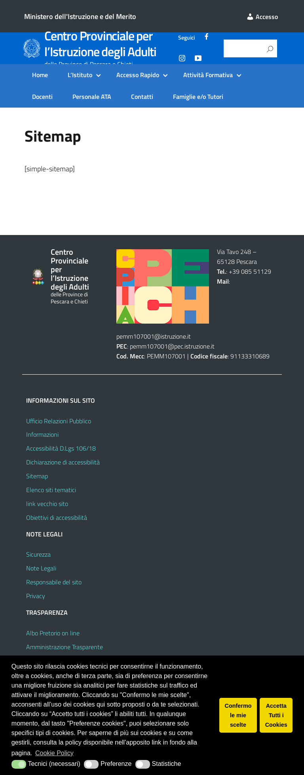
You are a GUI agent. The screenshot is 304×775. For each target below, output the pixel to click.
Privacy (35, 596)
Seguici (186, 37)
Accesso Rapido (137, 75)
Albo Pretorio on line (53, 633)
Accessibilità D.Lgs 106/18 (61, 448)
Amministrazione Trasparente (64, 647)
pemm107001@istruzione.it (154, 336)
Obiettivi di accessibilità (56, 517)
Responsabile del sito (54, 582)
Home (40, 75)
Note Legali (41, 568)
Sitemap (37, 476)
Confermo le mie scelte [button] (238, 715)
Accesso (262, 16)
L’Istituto (80, 75)
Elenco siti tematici (51, 490)
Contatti (142, 96)
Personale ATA (91, 96)
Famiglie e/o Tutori (198, 96)
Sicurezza (38, 554)
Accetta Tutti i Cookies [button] (276, 715)
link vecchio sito (47, 503)
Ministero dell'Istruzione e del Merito (80, 16)
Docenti (42, 96)
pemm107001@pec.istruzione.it (172, 346)
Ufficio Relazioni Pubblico (58, 421)
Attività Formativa (208, 75)
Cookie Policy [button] (54, 753)
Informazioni (42, 434)
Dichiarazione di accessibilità (63, 462)
